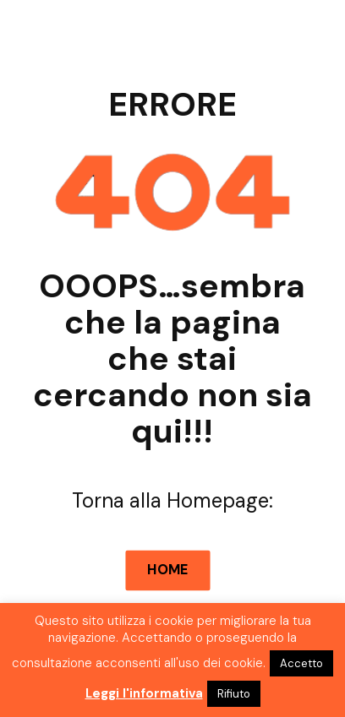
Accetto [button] (301, 663)
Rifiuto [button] (233, 694)
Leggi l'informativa (144, 693)
